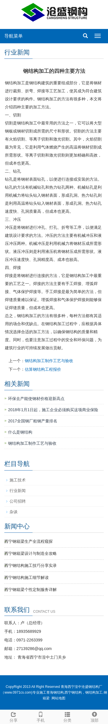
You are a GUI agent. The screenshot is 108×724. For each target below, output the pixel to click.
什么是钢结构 (20, 432)
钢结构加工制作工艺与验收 (49, 360)
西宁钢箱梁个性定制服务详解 (30, 589)
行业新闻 (18, 490)
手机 (40, 716)
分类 (67, 716)
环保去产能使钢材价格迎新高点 (36, 398)
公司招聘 (18, 501)
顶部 (94, 716)
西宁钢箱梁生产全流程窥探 (28, 541)
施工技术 (18, 480)
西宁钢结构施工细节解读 (26, 577)
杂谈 (14, 512)
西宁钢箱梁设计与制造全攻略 (30, 553)
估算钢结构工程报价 (43, 369)
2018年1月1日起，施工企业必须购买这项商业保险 (53, 409)
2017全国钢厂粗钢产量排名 (32, 421)
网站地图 (58, 698)
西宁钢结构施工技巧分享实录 (30, 565)
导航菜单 (13, 36)
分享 (13, 716)
